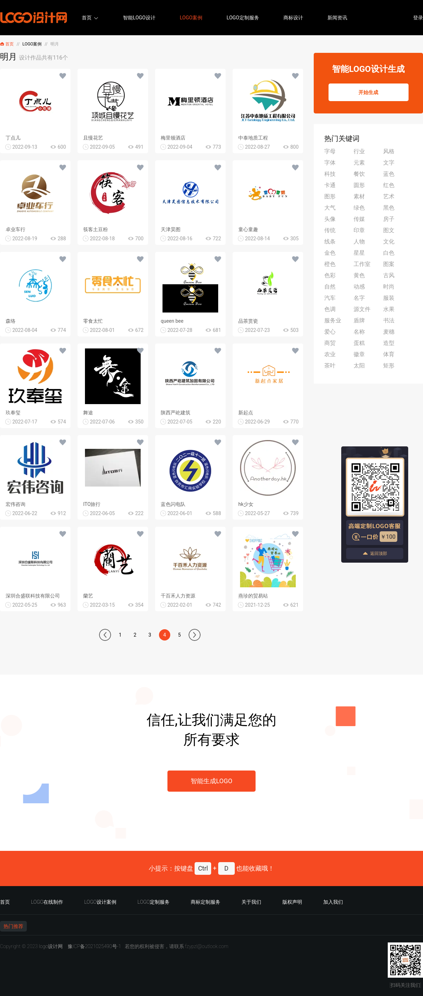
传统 (330, 230)
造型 (388, 343)
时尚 (388, 286)
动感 (359, 286)
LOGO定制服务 (243, 17)
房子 (388, 219)
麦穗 (388, 331)
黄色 (359, 275)
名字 (359, 298)
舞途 (88, 412)
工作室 (362, 264)
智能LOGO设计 (139, 17)
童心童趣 (248, 229)
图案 (388, 264)
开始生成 (368, 92)
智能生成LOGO (211, 781)
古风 (388, 275)
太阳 (359, 365)
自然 (330, 286)
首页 (87, 17)
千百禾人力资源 (178, 596)
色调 (330, 309)
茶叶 (330, 365)
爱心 (330, 331)
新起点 (245, 412)
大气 (330, 207)
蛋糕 (359, 343)
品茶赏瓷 (248, 321)
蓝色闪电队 (173, 504)
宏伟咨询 (15, 504)
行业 (359, 151)
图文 (388, 230)
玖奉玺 (13, 412)
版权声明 (292, 902)
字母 (330, 151)
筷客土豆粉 (95, 229)
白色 (388, 252)
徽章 (359, 354)
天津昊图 (170, 229)
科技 (330, 174)
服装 (388, 298)
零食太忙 (93, 321)
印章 (359, 230)
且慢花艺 (93, 138)
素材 (359, 196)
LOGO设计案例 (100, 902)
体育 (388, 354)
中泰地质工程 (253, 138)
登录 (418, 17)
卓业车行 (15, 229)
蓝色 (388, 174)
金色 (330, 252)
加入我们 (333, 902)
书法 (388, 320)
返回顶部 (374, 553)
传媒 (359, 219)
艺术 (388, 196)
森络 (11, 321)
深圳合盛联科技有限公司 (33, 596)
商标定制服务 (205, 902)
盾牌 (359, 320)
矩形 (388, 365)
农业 (330, 354)
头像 (330, 219)
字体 (330, 162)
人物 (359, 241)
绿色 (359, 207)
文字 (388, 162)
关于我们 (251, 902)
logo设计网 (51, 946)
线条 (330, 241)
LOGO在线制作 (47, 902)
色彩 (330, 275)
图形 (330, 196)
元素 (359, 162)
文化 (388, 241)
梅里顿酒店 (173, 138)
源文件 (362, 309)
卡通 (330, 185)
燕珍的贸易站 (253, 596)
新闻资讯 (337, 17)
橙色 (330, 264)
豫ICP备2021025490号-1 (94, 946)
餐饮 (359, 174)
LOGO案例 (191, 17)
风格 (388, 151)
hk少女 (245, 504)
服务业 (332, 320)
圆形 (359, 185)
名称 (359, 331)
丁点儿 (13, 138)
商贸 (330, 343)
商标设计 (293, 17)
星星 (359, 252)
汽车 (330, 298)
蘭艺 (88, 596)
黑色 (388, 207)
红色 (388, 185)
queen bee (172, 321)
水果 (388, 309)
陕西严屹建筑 (175, 412)
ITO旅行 (91, 504)
